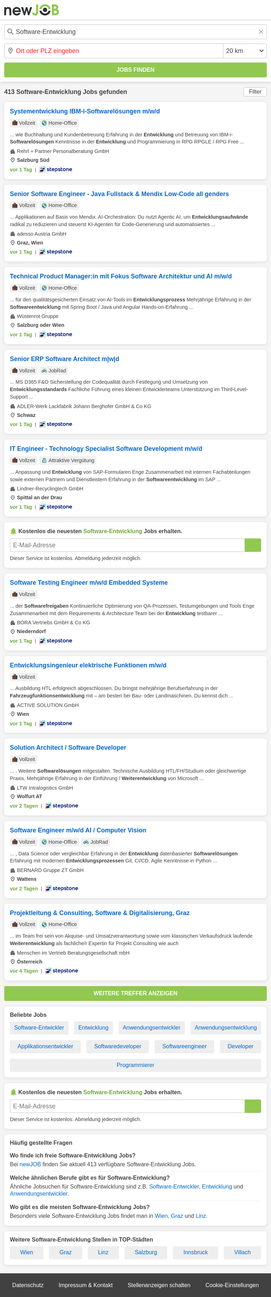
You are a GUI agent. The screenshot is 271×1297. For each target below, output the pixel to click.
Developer (240, 1046)
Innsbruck (195, 1252)
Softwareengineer (184, 1046)
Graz (177, 1216)
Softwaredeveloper (117, 1046)
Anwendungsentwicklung (226, 1028)
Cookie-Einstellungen (232, 1285)
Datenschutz (28, 1285)
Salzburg (146, 1252)
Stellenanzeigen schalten (159, 1285)
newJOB (30, 1164)
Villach (242, 1252)
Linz (200, 1216)
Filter (255, 92)
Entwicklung (93, 1028)
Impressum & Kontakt (86, 1285)
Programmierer (136, 1065)
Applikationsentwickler (45, 1046)
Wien (161, 1216)
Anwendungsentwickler (152, 1028)
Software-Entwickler (39, 1028)
